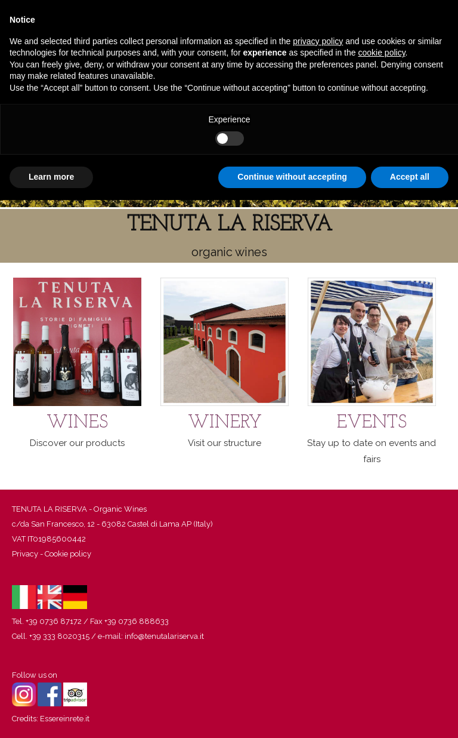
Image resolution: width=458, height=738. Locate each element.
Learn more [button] (51, 177)
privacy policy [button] (318, 41)
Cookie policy (68, 553)
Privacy (25, 553)
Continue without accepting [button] (292, 177)
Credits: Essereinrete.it (50, 718)
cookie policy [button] (381, 52)
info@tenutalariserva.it (164, 636)
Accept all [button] (409, 177)
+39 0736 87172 (54, 621)
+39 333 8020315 (59, 636)
